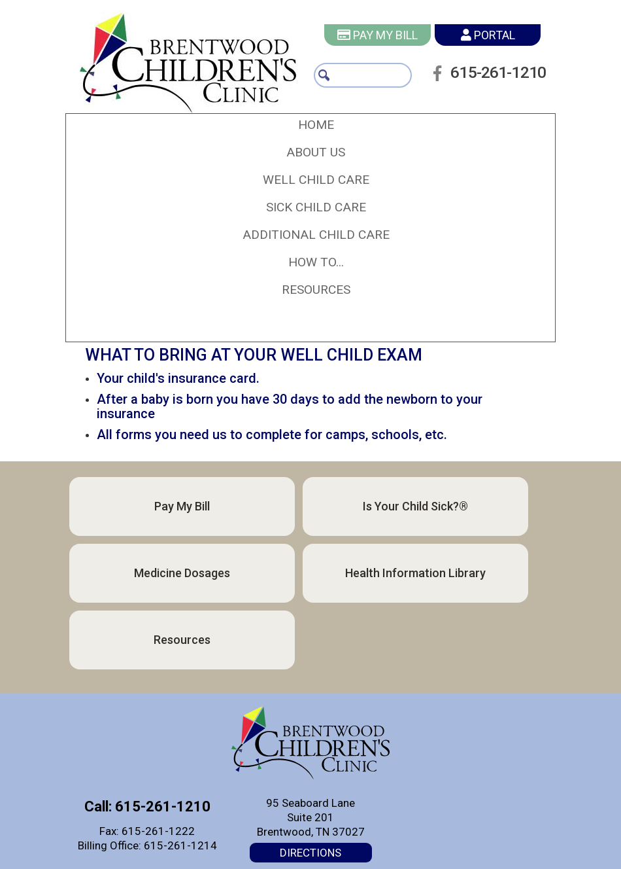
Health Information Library (415, 573)
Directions (310, 852)
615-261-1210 (491, 88)
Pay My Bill (377, 35)
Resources (182, 640)
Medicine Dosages (182, 573)
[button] (316, 152)
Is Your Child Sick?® (415, 506)
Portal (488, 35)
